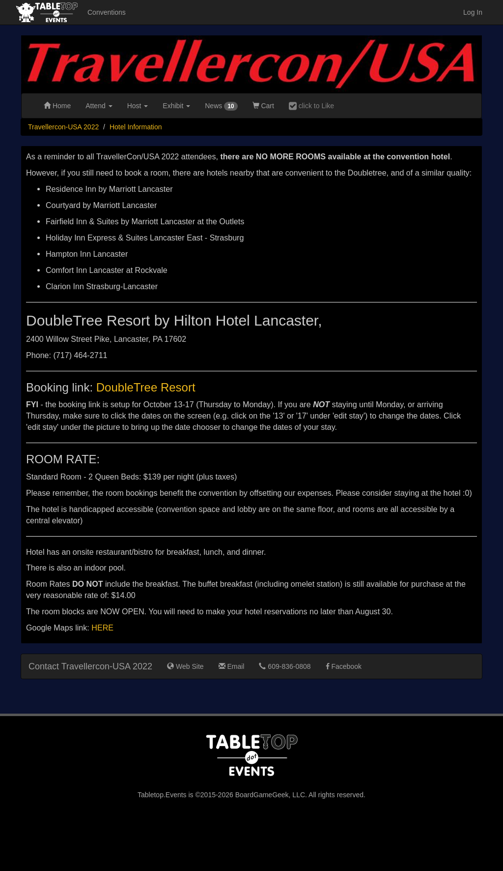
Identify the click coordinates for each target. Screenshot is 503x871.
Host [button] (137, 106)
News (221, 106)
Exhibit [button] (176, 106)
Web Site (185, 666)
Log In (472, 12)
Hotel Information (136, 127)
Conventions (106, 12)
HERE (102, 627)
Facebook (344, 666)
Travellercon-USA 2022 (63, 127)
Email (232, 666)
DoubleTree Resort (146, 387)
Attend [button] (98, 106)
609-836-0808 (284, 666)
